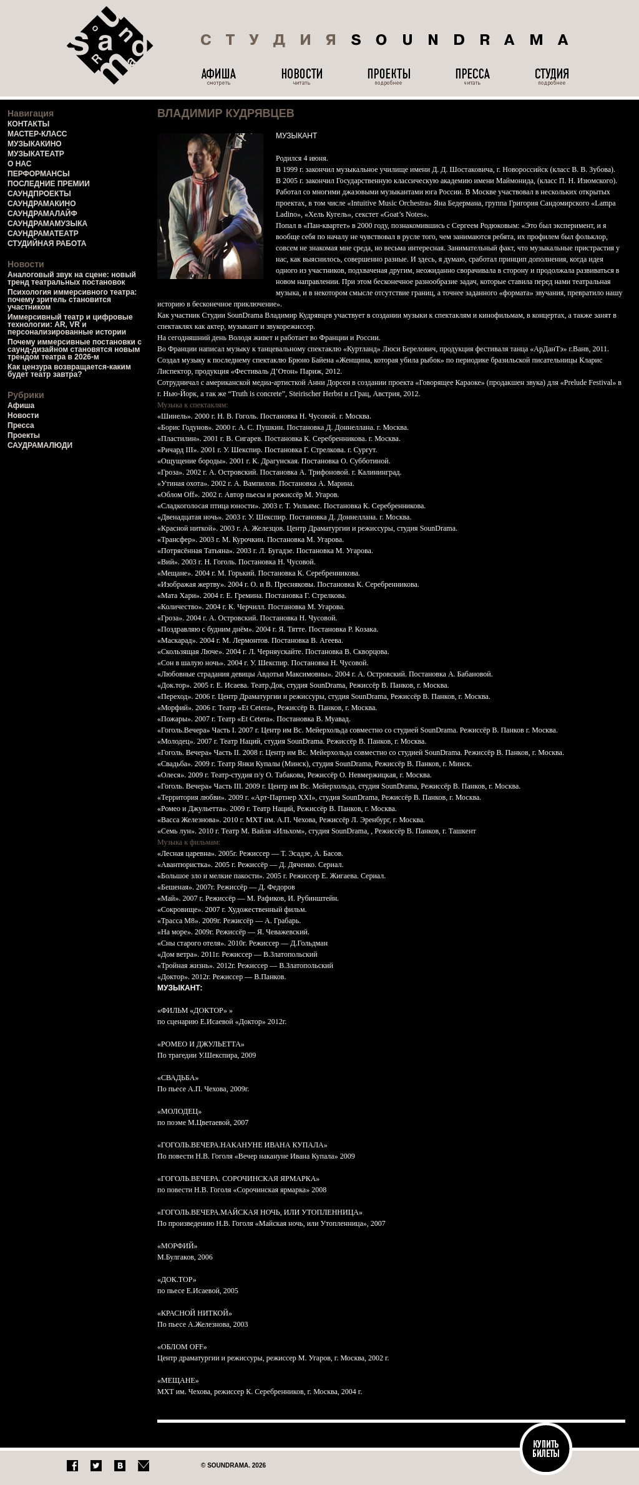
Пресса (20, 425)
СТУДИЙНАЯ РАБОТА (46, 243)
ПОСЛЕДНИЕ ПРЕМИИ (48, 183)
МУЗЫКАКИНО (34, 144)
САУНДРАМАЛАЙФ (42, 213)
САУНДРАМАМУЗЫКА (47, 223)
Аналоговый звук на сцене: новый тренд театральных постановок (71, 278)
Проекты (23, 435)
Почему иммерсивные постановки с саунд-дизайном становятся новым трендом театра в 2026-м (74, 349)
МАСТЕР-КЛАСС (37, 134)
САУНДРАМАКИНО (41, 203)
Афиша (20, 405)
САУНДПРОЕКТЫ (39, 193)
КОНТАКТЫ (28, 124)
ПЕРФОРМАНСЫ (38, 173)
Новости (23, 415)
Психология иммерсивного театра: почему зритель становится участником (72, 299)
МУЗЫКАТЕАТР (35, 153)
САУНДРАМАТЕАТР (43, 233)
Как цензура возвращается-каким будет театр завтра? (69, 371)
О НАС (19, 163)
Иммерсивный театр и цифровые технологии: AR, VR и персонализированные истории (70, 324)
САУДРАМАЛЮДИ (39, 445)
